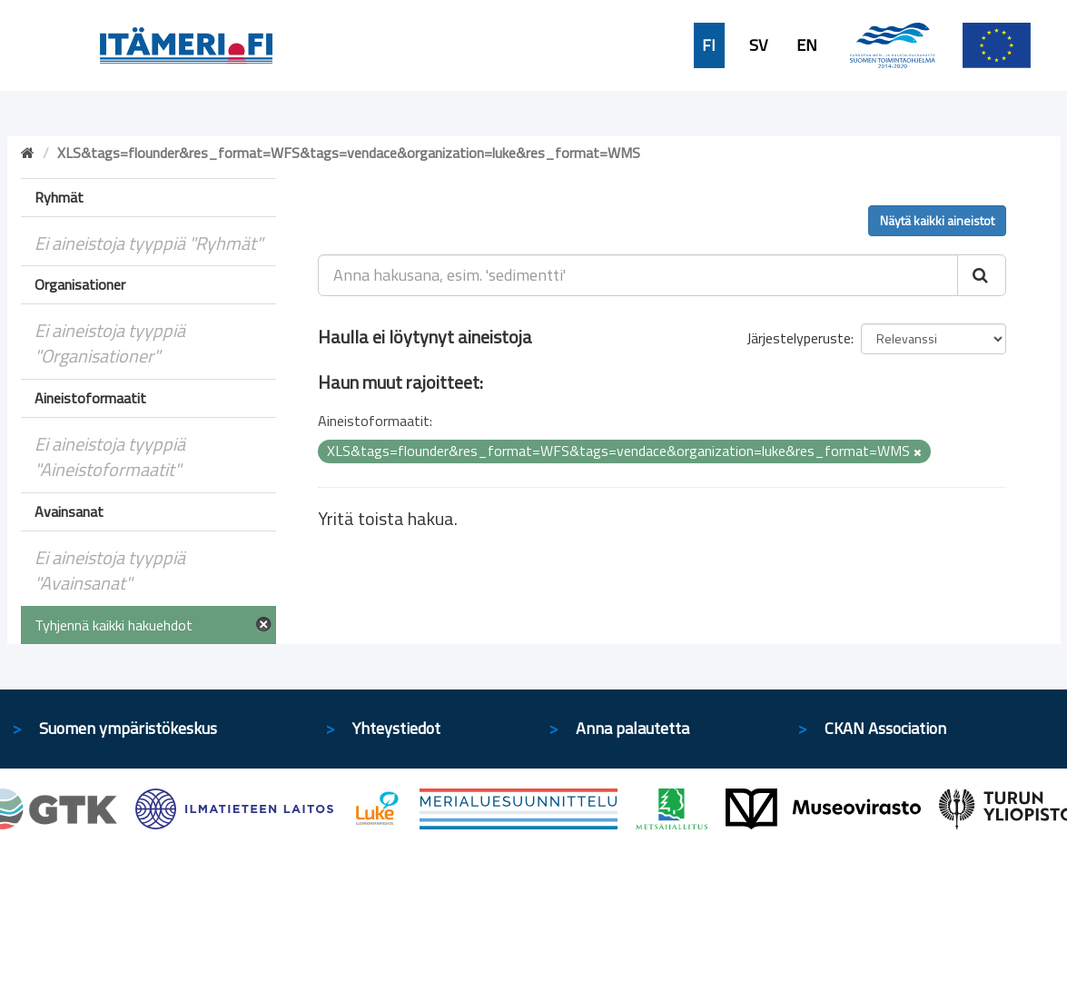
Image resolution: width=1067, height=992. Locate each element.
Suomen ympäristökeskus (128, 728)
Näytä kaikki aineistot (937, 220)
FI (709, 45)
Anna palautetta (632, 728)
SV (758, 45)
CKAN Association (885, 728)
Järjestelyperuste (798, 338)
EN (806, 45)
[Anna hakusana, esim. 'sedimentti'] (638, 275)
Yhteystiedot (396, 728)
